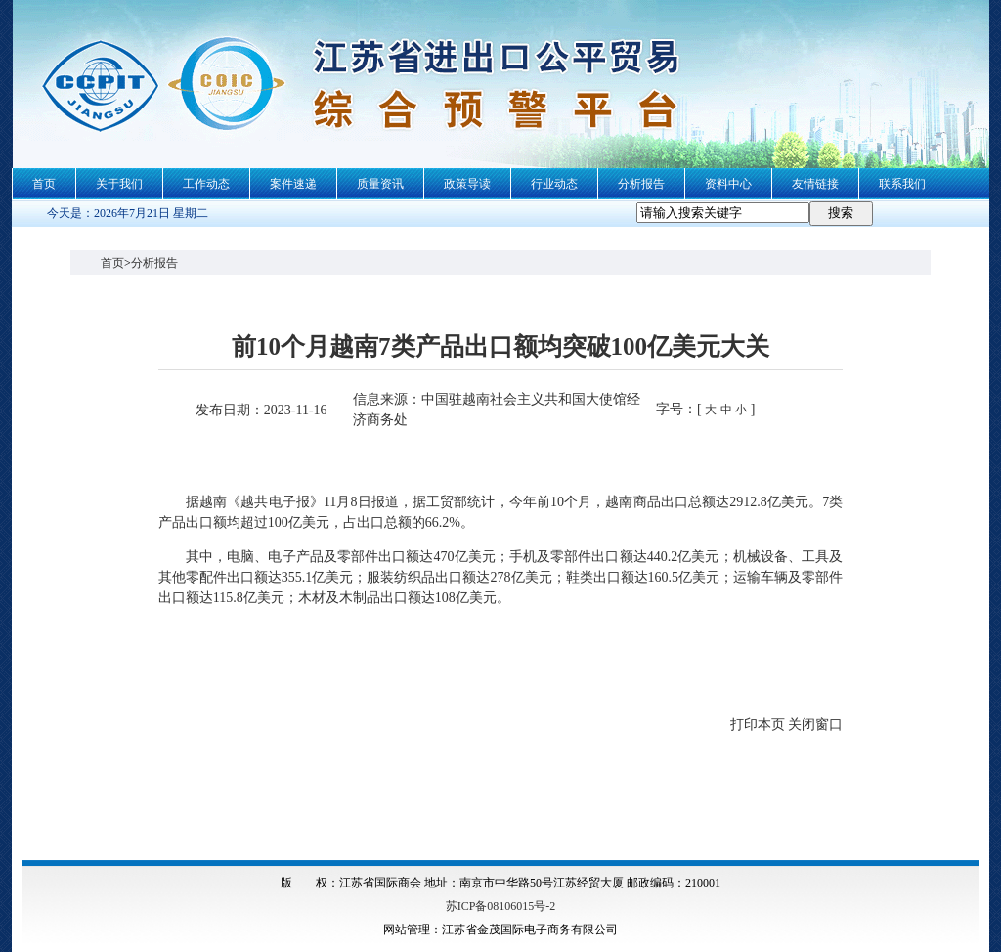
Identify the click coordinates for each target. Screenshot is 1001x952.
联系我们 (902, 184)
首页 (44, 184)
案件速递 (293, 184)
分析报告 (641, 184)
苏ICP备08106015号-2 (501, 906)
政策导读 (467, 184)
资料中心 (728, 184)
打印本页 (757, 724)
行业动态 (554, 184)
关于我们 (119, 184)
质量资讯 (380, 184)
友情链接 (815, 184)
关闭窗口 (815, 724)
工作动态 (206, 184)
